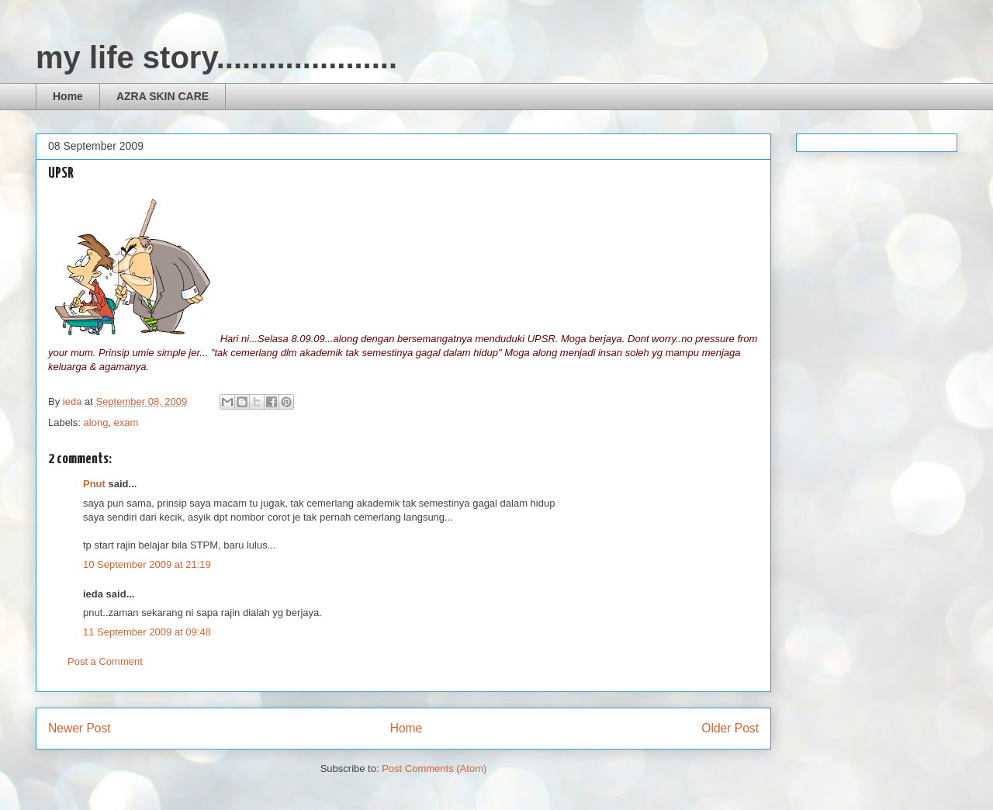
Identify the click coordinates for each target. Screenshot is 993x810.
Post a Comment (105, 661)
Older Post (730, 728)
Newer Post (79, 728)
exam (126, 422)
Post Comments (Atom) (434, 768)
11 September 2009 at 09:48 (147, 632)
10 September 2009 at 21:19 (147, 564)
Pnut (94, 484)
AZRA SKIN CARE (162, 96)
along (96, 422)
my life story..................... (216, 57)
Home (68, 96)
